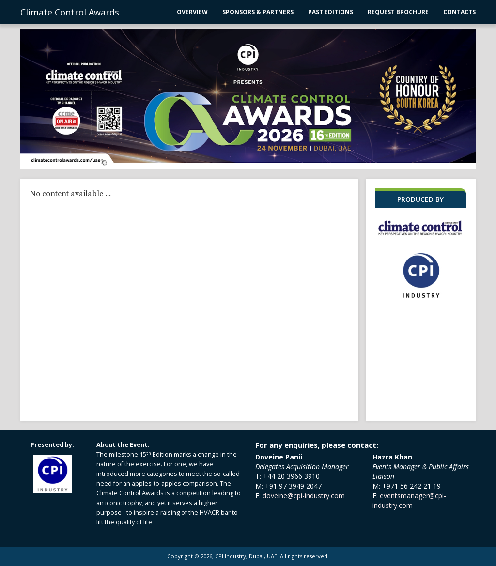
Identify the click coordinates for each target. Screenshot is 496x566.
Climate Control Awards (69, 12)
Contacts (459, 12)
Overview (192, 12)
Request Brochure (398, 12)
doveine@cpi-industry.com (304, 495)
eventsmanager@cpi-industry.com (409, 500)
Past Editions (330, 12)
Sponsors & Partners (258, 12)
